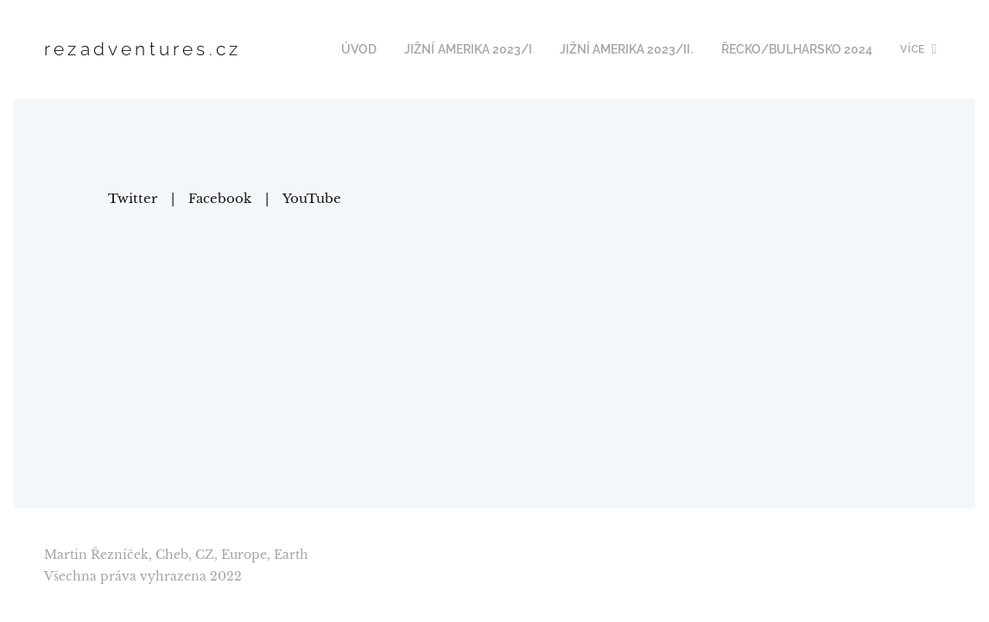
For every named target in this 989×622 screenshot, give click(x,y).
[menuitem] (385, 49)
